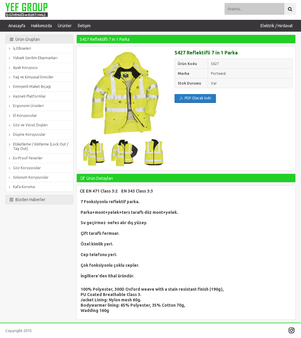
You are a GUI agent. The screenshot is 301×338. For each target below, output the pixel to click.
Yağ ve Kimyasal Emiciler (30, 77)
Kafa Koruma (21, 187)
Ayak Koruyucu (22, 67)
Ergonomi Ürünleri (25, 105)
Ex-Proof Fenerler (25, 158)
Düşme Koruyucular (26, 134)
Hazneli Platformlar (26, 96)
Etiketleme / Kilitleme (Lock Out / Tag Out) (37, 146)
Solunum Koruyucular (28, 177)
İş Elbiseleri (19, 48)
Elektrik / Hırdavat (276, 25)
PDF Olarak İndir (195, 98)
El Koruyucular (22, 115)
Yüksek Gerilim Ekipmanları (32, 58)
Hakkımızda (41, 25)
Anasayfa (16, 25)
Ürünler (65, 25)
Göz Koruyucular (24, 168)
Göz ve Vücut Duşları (27, 125)
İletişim (84, 25)
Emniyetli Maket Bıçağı (29, 86)
